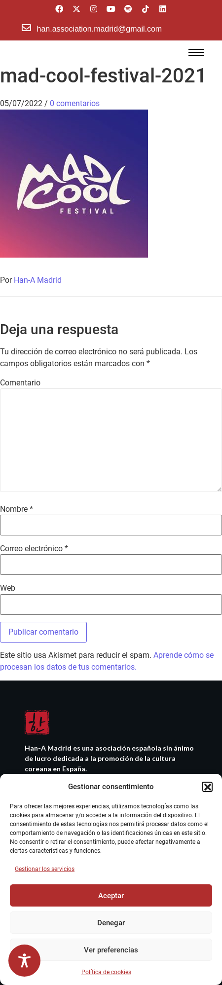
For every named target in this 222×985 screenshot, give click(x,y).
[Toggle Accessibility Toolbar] (24, 961)
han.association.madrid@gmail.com (99, 29)
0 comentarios (75, 103)
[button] (207, 787)
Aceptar (111, 895)
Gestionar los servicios (44, 869)
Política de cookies (106, 972)
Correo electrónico (34, 549)
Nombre (16, 509)
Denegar (111, 922)
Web (7, 588)
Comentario (20, 383)
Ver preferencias (111, 950)
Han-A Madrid (38, 280)
